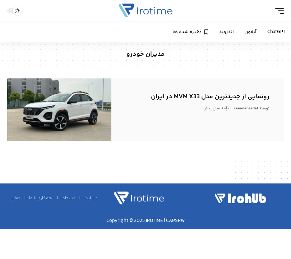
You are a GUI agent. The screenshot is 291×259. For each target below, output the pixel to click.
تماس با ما (10, 198)
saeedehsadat (246, 108)
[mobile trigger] (278, 11)
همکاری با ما (40, 198)
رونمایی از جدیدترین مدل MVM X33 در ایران (210, 97)
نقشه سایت (95, 198)
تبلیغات (68, 198)
